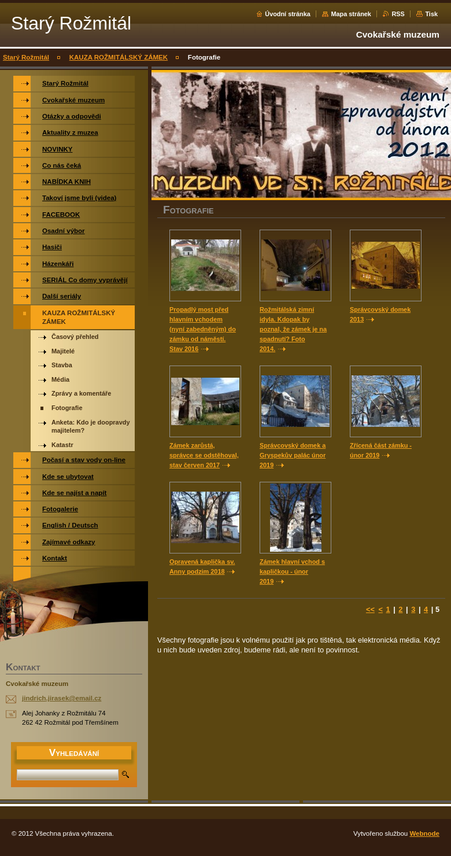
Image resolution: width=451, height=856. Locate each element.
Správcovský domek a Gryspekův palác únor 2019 (293, 455)
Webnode (424, 833)
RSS (397, 13)
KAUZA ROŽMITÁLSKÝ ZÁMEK (118, 57)
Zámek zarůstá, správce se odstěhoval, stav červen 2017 (204, 455)
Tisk (431, 13)
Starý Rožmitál (26, 57)
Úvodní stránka (287, 13)
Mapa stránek (351, 13)
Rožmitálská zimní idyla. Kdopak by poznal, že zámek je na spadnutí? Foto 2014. (293, 329)
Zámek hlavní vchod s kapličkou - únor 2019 (292, 571)
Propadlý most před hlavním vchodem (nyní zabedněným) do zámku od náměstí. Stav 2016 (202, 329)
